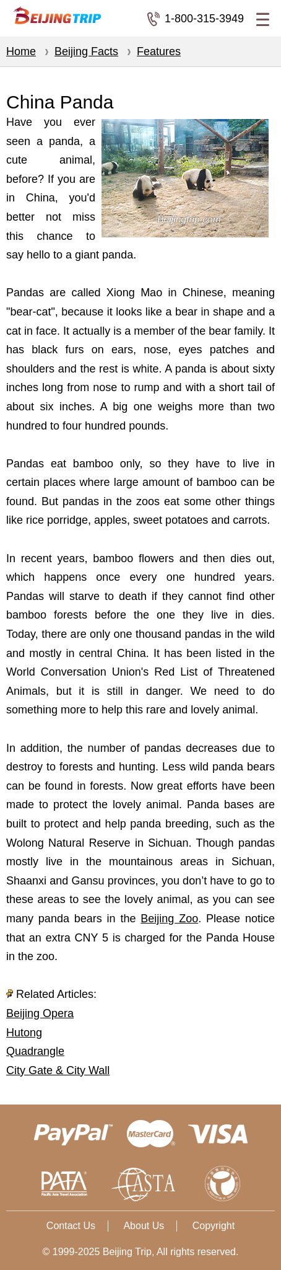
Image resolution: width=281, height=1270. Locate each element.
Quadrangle (35, 1051)
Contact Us (70, 1225)
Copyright (213, 1225)
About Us (143, 1225)
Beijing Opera (40, 1013)
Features (159, 51)
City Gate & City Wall (58, 1070)
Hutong (24, 1032)
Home (21, 51)
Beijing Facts (86, 51)
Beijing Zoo (169, 918)
